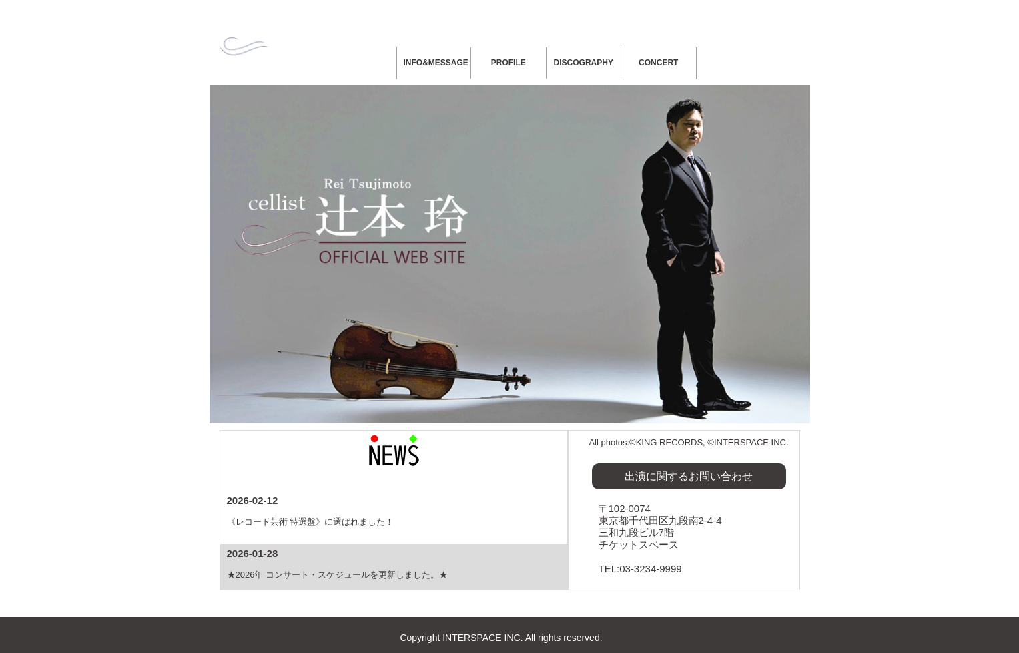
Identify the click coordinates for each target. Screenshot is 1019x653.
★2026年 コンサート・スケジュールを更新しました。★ (337, 575)
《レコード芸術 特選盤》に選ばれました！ (310, 522)
